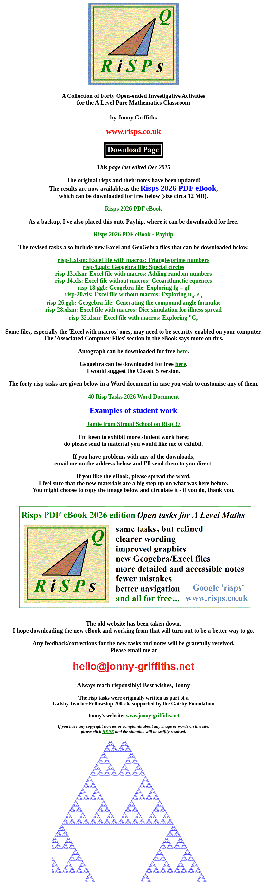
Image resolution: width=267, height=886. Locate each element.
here (182, 351)
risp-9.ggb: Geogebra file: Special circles (133, 267)
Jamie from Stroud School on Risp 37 (133, 424)
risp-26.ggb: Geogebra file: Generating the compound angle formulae (134, 302)
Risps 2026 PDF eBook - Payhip (133, 234)
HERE (108, 731)
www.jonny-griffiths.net (152, 715)
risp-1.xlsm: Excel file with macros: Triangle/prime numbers (133, 260)
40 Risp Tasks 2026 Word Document (133, 396)
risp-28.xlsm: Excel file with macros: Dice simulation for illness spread (133, 309)
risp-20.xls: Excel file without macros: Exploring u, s (133, 294)
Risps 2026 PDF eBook (133, 208)
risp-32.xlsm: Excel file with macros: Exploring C (133, 317)
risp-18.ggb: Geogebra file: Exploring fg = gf (134, 287)
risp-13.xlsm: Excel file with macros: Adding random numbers (133, 273)
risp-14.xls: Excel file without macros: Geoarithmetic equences (133, 280)
